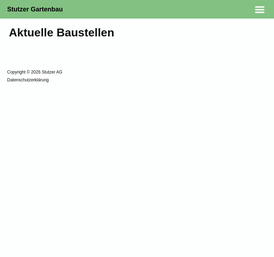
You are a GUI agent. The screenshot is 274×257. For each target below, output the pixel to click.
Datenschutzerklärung (28, 79)
